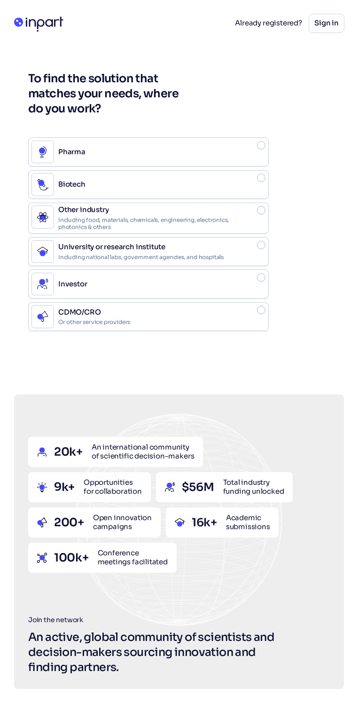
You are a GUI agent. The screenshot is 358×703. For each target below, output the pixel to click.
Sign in (326, 22)
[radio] (148, 151)
